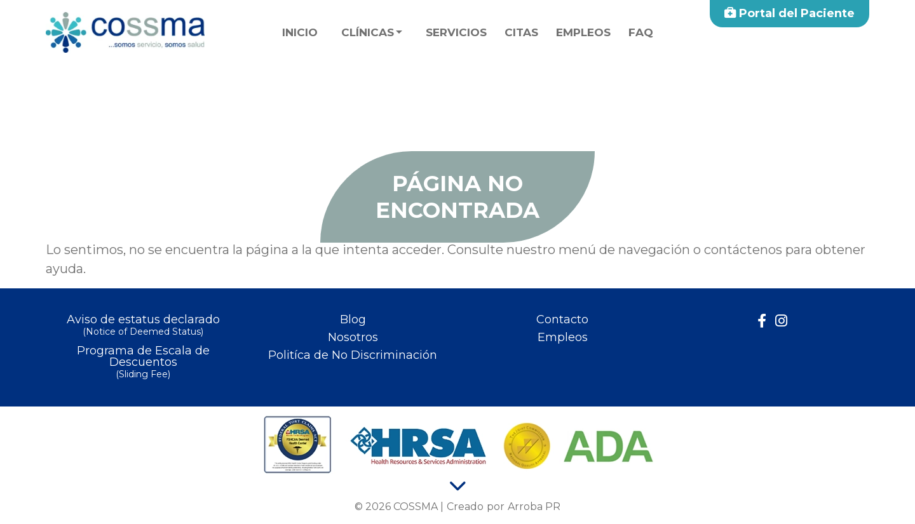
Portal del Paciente (789, 13)
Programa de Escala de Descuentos (143, 363)
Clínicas (367, 32)
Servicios (456, 32)
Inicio (300, 32)
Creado (465, 506)
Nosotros (353, 337)
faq (640, 32)
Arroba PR (534, 506)
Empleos (583, 32)
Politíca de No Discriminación (352, 355)
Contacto (562, 319)
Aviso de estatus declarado (143, 326)
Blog (353, 319)
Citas (521, 32)
